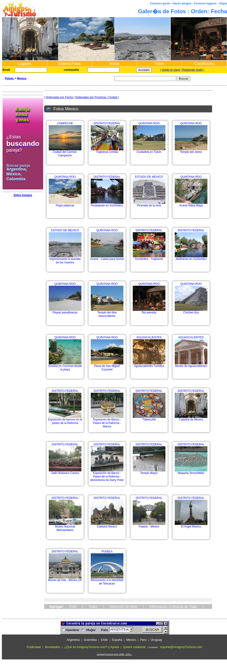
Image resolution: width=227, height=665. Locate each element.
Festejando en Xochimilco (107, 204)
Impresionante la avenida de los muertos (65, 259)
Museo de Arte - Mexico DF (65, 579)
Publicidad (34, 647)
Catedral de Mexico (191, 418)
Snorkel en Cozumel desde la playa (65, 366)
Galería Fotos (69, 64)
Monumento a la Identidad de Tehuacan (107, 580)
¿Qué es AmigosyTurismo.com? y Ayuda (91, 647)
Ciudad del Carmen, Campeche (65, 152)
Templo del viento (191, 151)
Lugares (24, 64)
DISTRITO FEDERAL (107, 123)
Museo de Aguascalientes (191, 365)
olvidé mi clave (171, 69)
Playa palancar (65, 204)
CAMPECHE (65, 123)
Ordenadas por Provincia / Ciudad (96, 97)
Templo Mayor (149, 472)
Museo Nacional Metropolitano (65, 527)
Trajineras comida (107, 151)
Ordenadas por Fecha (59, 97)
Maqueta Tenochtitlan (191, 472)
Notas (114, 64)
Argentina (73, 639)
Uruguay (156, 639)
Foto (73, 606)
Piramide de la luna (149, 204)
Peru (143, 639)
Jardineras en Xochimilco (191, 258)
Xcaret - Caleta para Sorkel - (107, 259)
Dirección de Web (123, 606)
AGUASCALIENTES (149, 337)
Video (159, 64)
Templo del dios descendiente (107, 313)
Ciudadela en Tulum (149, 151)
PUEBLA (106, 551)
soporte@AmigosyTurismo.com (181, 647)
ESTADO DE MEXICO (149, 176)
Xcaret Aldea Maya (191, 204)
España (117, 639)
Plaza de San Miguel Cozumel (107, 366)
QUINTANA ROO (149, 123)
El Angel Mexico (191, 525)
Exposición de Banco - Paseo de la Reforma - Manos (107, 421)
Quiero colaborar (134, 647)
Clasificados (204, 64)
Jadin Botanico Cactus (65, 472)
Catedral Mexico (107, 525)
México (131, 639)
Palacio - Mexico (149, 525)
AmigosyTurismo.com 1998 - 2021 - (114, 654)
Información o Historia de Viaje (173, 606)
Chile (104, 639)
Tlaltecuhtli (149, 418)
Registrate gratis (192, 69)
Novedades (52, 647)
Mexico (22, 78)
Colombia (90, 639)
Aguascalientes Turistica (149, 365)
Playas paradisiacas (65, 311)
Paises (9, 78)
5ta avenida (149, 311)
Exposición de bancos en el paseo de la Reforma (65, 420)
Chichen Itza (191, 311)
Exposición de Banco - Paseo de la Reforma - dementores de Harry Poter (107, 475)
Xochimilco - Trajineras (149, 258)
